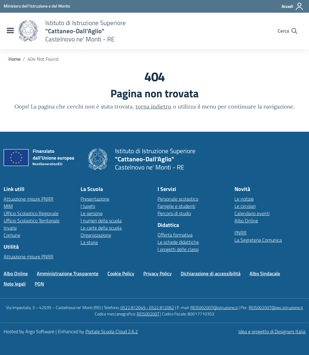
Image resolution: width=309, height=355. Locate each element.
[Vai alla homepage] (28, 31)
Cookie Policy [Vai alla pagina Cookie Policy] (120, 273)
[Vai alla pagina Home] (14, 59)
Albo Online (246, 220)
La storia (89, 242)
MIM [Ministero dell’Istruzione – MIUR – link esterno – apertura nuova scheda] (8, 206)
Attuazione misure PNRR (28, 198)
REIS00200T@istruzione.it (214, 307)
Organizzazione (96, 235)
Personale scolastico (178, 198)
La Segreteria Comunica (258, 240)
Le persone (92, 213)
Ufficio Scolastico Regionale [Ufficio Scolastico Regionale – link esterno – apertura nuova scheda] (31, 213)
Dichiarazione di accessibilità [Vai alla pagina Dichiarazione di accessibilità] (211, 273)
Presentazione (95, 198)
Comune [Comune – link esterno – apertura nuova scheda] (12, 235)
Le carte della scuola (101, 227)
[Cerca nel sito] (287, 31)
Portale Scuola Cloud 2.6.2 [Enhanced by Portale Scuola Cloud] (111, 331)
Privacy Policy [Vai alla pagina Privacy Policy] (157, 273)
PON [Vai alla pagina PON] (39, 283)
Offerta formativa (175, 234)
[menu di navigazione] (9, 30)
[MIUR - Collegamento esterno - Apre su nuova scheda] (37, 6)
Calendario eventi (251, 213)
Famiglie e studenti (176, 206)
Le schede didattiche (178, 242)
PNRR (240, 232)
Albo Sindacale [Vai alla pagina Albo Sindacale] (265, 273)
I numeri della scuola (101, 220)
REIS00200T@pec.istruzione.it (276, 307)
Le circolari (245, 206)
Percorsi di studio (174, 213)
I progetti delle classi (178, 249)
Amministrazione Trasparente (67, 273)
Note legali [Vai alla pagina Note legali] (15, 283)
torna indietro (153, 106)
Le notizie (244, 198)
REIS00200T (148, 314)
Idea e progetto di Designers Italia (271, 331)
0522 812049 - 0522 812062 (147, 307)
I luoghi (88, 206)
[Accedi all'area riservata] (292, 6)
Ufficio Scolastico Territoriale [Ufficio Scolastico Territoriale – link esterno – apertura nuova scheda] (31, 220)
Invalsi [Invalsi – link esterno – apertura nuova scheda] (10, 227)
